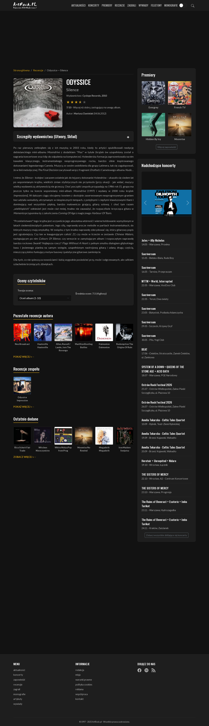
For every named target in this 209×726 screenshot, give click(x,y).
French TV (179, 107)
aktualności (19, 670)
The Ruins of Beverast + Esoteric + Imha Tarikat (164, 503)
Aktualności (78, 5)
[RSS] (153, 670)
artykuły (17, 699)
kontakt (79, 699)
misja (77, 674)
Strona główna (21, 70)
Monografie (171, 5)
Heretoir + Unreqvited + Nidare (159, 461)
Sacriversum (149, 254)
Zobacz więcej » (23, 457)
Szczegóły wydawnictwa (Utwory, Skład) (47, 136)
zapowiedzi (19, 679)
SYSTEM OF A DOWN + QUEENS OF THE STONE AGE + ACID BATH (163, 369)
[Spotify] (146, 670)
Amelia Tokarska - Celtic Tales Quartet (163, 420)
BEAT (144, 349)
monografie (19, 694)
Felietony (156, 5)
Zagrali (131, 5)
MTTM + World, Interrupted (157, 281)
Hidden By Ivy (153, 139)
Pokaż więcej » (22, 356)
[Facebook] (139, 670)
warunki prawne (83, 679)
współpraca (81, 694)
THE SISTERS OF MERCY (155, 474)
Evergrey (153, 107)
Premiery (107, 5)
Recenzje (120, 5)
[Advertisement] (104, 37)
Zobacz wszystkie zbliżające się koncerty (166, 535)
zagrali (16, 689)
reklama (79, 689)
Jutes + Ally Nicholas (153, 240)
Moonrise (179, 139)
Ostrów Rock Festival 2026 (157, 385)
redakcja (79, 670)
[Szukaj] (193, 5)
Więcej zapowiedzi (166, 147)
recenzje (17, 684)
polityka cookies (83, 684)
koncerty (18, 674)
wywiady (17, 703)
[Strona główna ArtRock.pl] (25, 5)
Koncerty (93, 5)
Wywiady (143, 5)
